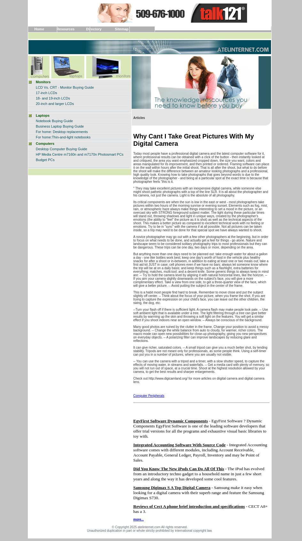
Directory (93, 29)
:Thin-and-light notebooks (70, 137)
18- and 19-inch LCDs (53, 98)
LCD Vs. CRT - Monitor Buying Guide (65, 87)
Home (39, 29)
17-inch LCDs (46, 93)
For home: (44, 132)
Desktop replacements (70, 132)
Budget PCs (45, 160)
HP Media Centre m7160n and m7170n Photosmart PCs (79, 154)
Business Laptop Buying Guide (60, 126)
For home (43, 137)
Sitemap (121, 29)
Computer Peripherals (148, 395)
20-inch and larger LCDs (55, 104)
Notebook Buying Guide (54, 121)
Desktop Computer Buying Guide (61, 149)
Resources (65, 29)
